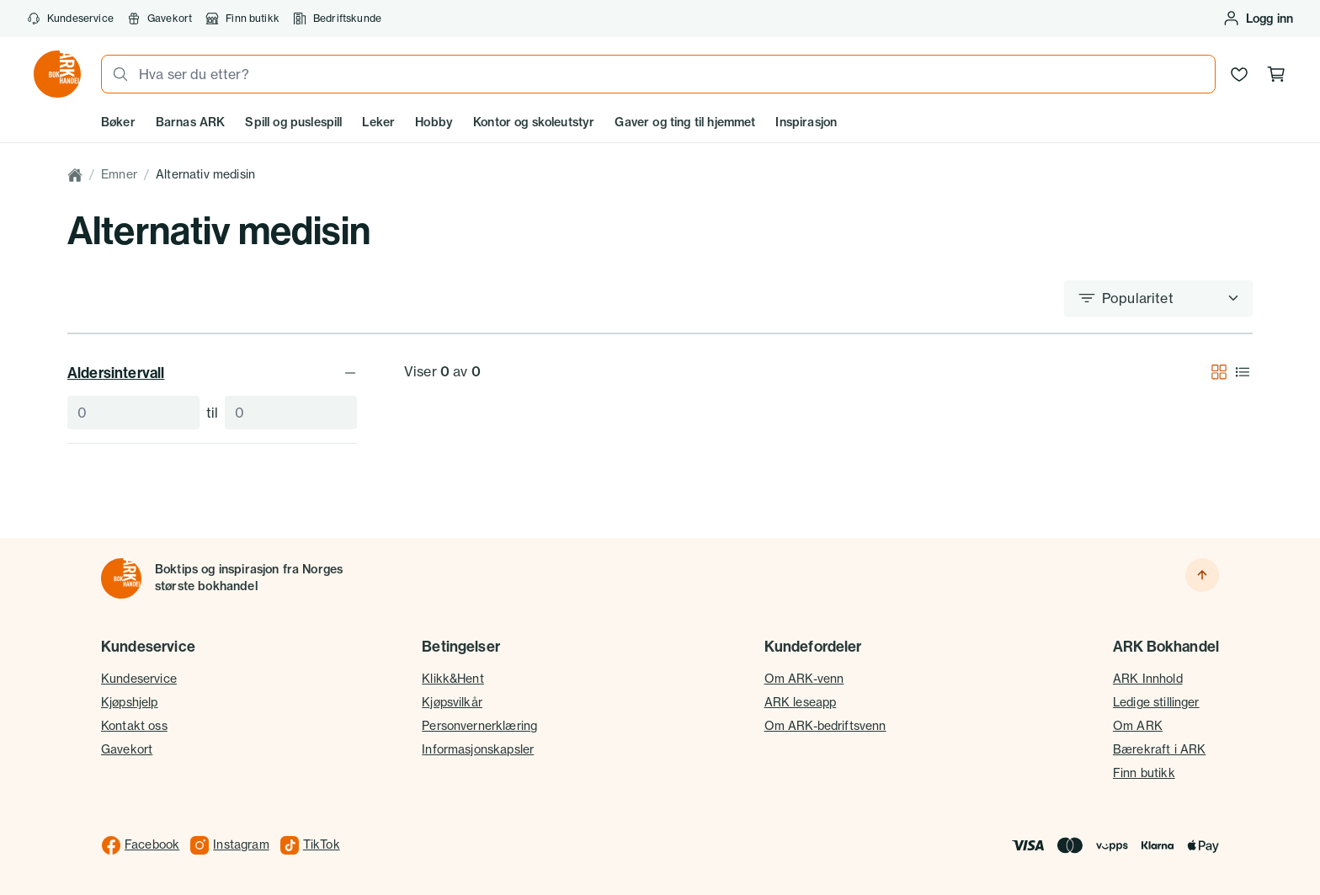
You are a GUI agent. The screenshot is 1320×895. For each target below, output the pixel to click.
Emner (119, 174)
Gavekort (159, 18)
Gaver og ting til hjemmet (685, 122)
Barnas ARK (191, 122)
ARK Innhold (1148, 678)
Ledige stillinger (1156, 702)
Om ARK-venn (804, 678)
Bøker (118, 122)
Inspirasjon (806, 122)
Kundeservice (70, 18)
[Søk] (115, 74)
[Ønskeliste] (1239, 74)
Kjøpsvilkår (452, 702)
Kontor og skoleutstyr (533, 122)
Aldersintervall (212, 372)
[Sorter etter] (1158, 298)
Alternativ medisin (205, 174)
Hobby (434, 122)
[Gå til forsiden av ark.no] (57, 74)
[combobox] (672, 74)
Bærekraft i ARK (1159, 749)
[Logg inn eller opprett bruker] (1257, 18)
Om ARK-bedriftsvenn (825, 725)
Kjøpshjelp (129, 702)
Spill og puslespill (293, 122)
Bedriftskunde (337, 18)
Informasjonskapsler (478, 749)
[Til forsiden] (121, 578)
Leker (378, 122)
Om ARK (1138, 725)
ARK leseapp (800, 702)
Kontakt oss (134, 725)
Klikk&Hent (453, 678)
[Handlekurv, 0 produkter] (1276, 74)
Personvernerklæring (479, 725)
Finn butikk (242, 18)
